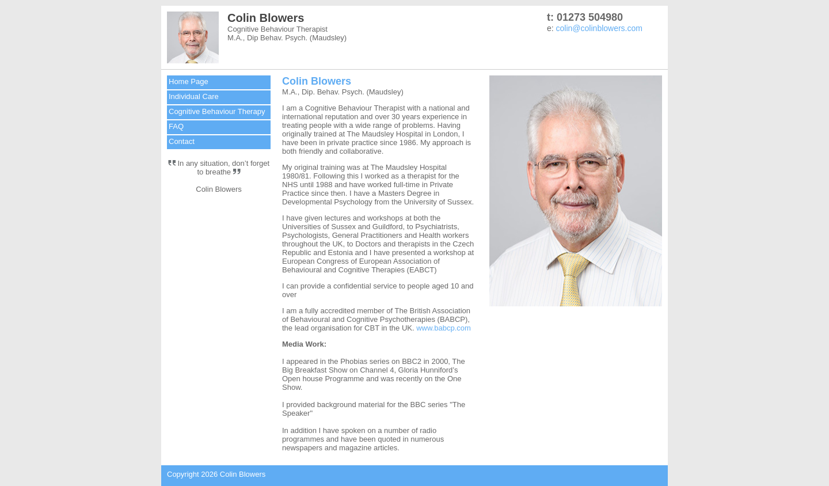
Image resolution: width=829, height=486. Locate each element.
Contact (182, 141)
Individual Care (194, 96)
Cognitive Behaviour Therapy (217, 111)
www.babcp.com (443, 328)
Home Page (188, 81)
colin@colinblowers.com (599, 28)
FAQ (176, 126)
